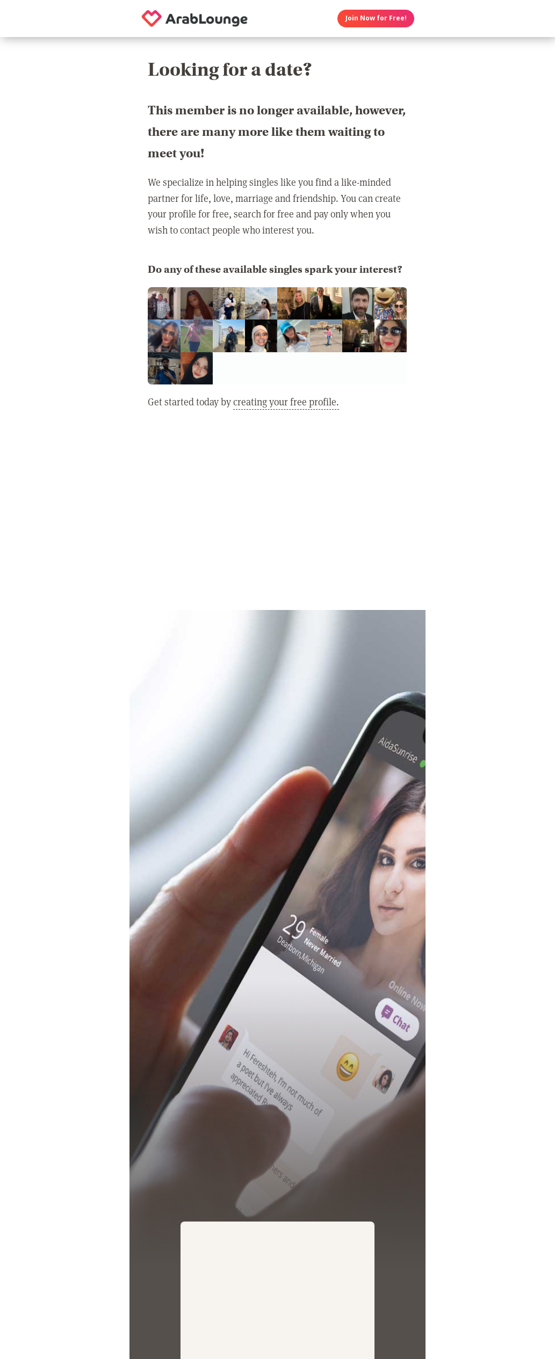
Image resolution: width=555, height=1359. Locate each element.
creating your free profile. (286, 401)
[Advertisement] (277, 516)
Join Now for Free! (376, 18)
